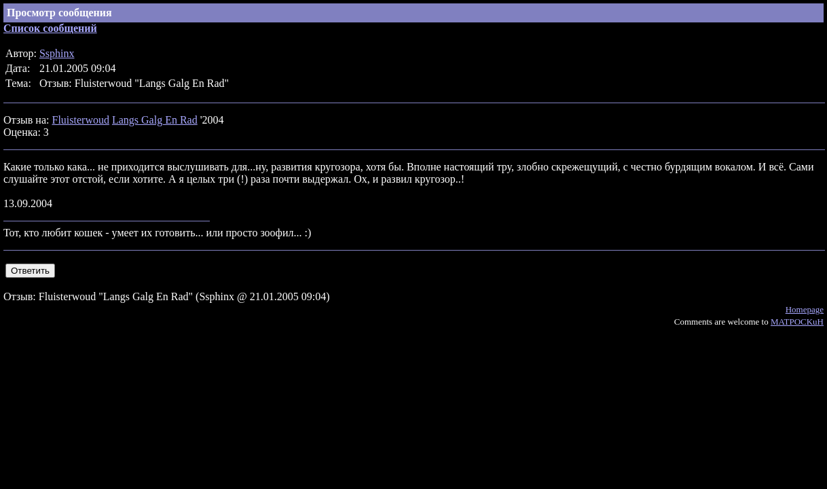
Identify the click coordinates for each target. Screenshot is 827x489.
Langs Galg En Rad (155, 120)
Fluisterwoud (80, 120)
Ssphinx (57, 53)
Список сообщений (50, 28)
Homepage (805, 309)
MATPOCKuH (797, 321)
